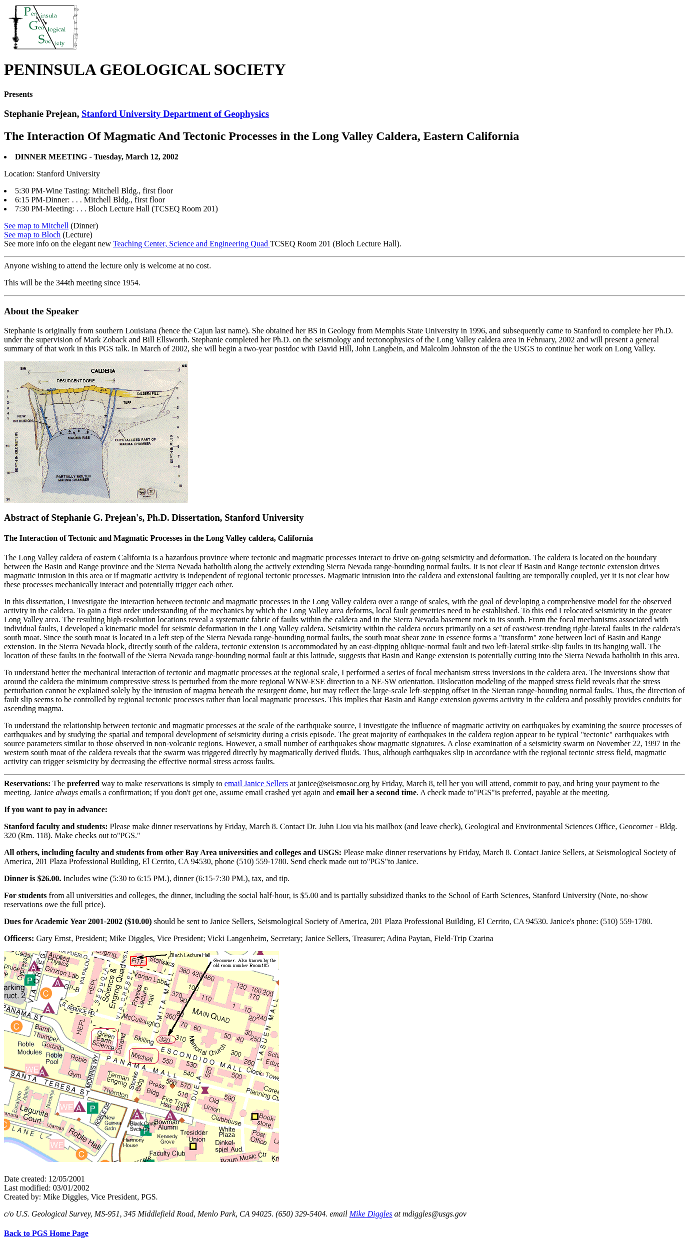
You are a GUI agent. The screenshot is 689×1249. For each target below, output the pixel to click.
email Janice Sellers (256, 783)
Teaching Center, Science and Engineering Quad (191, 243)
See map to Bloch (32, 234)
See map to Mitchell (36, 225)
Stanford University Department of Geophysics (175, 113)
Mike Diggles (371, 1214)
